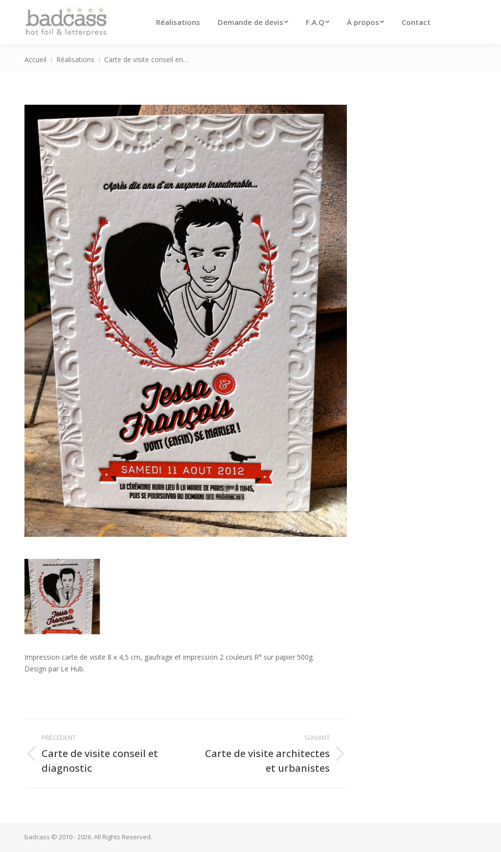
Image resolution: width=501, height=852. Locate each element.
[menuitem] (178, 22)
